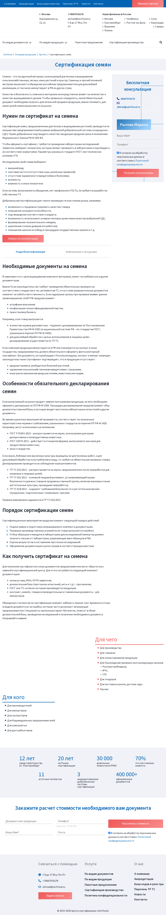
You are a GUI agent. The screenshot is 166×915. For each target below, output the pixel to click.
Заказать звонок (148, 3)
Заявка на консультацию (23, 238)
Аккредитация (26, 3)
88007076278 (126, 98)
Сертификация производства (126, 42)
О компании (10, 3)
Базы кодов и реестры (48, 3)
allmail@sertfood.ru (79, 18)
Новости (86, 3)
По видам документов (15, 42)
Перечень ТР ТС (71, 3)
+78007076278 (75, 14)
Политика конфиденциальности (106, 895)
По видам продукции (51, 42)
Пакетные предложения (89, 42)
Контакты (98, 3)
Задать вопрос (55, 895)
